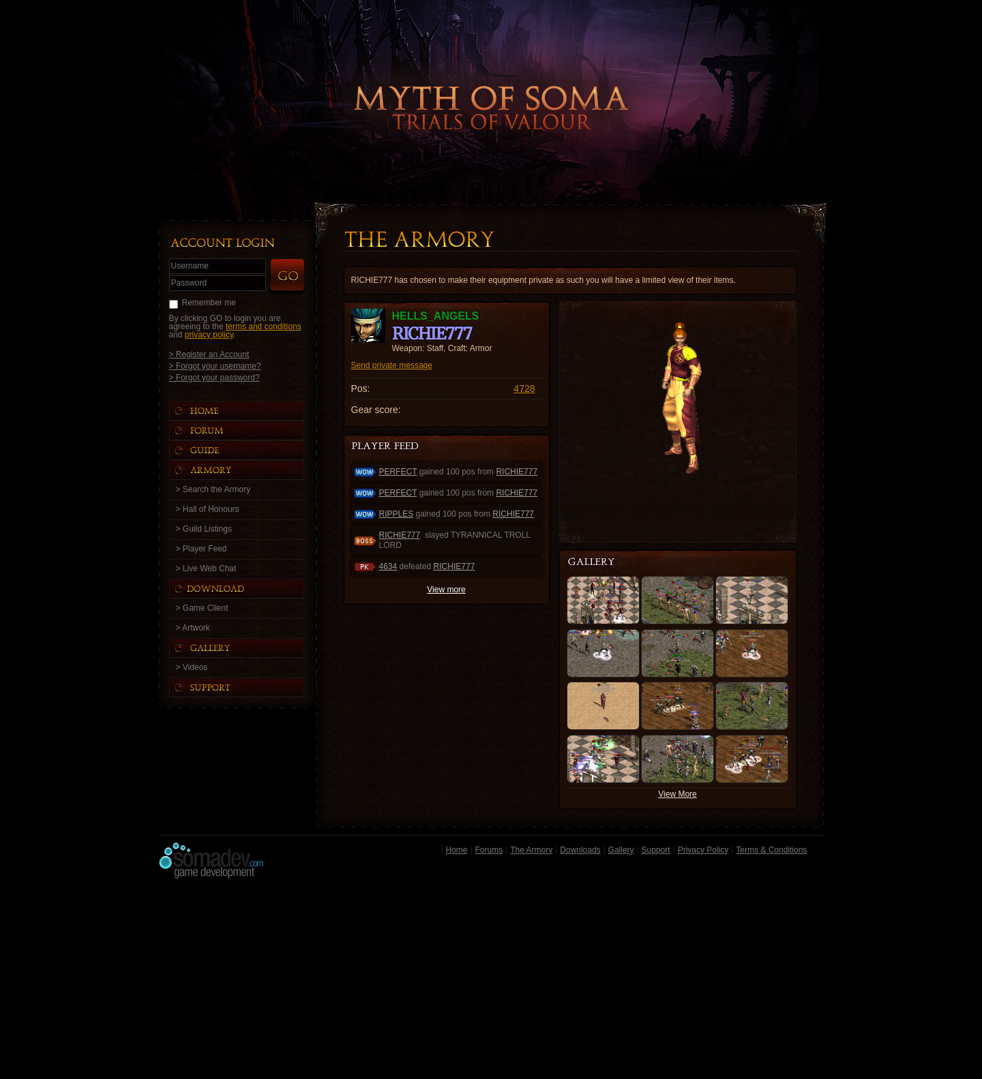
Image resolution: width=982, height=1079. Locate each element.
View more (446, 589)
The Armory (531, 850)
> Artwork (193, 628)
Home (457, 850)
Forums (489, 850)
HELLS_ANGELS (435, 316)
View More (677, 794)
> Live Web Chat (206, 568)
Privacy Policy (703, 850)
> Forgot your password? (214, 377)
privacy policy (209, 334)
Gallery (621, 850)
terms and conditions (263, 326)
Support (656, 850)
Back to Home (491, 85)
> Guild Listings (204, 529)
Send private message (391, 365)
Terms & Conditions (771, 850)
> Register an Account (209, 354)
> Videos (192, 667)
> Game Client (202, 608)
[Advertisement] (491, 982)
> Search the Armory (213, 489)
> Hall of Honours (207, 509)
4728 (524, 388)
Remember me (209, 303)
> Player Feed (201, 548)
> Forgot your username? (215, 365)
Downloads (580, 850)
